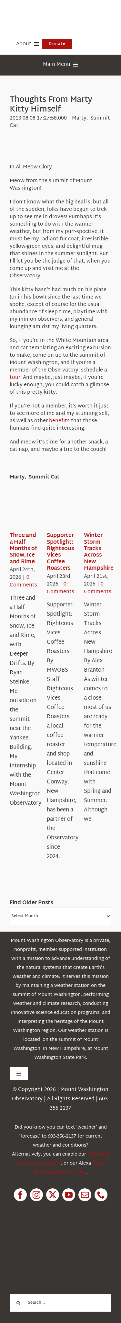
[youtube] (68, 1194)
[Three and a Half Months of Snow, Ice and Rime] (33, 512)
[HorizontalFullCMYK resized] (58, 12)
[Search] (18, 1303)
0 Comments (23, 581)
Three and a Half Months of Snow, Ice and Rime (23, 549)
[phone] (101, 1194)
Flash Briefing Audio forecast (69, 1168)
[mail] (84, 1194)
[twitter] (52, 1194)
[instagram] (36, 1194)
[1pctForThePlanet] (56, 1237)
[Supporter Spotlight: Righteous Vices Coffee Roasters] (70, 512)
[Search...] (60, 1303)
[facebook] (20, 1194)
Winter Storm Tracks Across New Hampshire (99, 552)
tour (15, 377)
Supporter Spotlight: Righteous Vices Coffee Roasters (60, 552)
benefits (59, 421)
